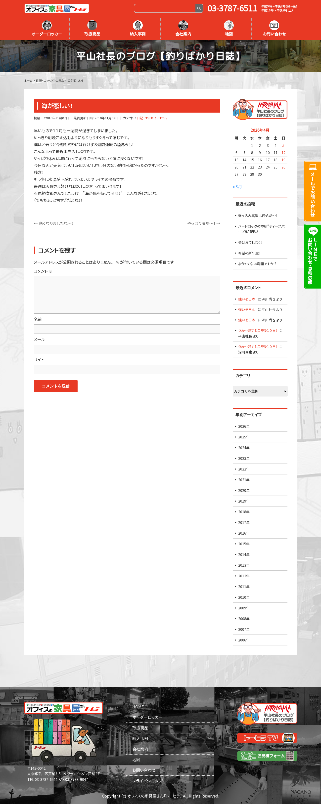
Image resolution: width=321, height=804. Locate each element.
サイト (39, 359)
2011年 (244, 586)
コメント (43, 271)
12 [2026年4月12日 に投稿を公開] (283, 152)
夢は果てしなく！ (250, 242)
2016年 (244, 533)
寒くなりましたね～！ (54, 223)
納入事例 (138, 28)
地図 (229, 28)
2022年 (244, 468)
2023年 (244, 458)
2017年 (244, 522)
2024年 (244, 447)
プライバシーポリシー (150, 781)
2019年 (244, 501)
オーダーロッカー (47, 28)
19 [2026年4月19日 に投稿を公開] (283, 159)
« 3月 (237, 186)
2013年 (244, 565)
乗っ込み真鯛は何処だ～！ (257, 215)
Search (199, 8)
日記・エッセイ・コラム (152, 118)
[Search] (165, 8)
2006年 (244, 639)
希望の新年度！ (249, 253)
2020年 (244, 490)
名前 (38, 319)
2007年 (244, 629)
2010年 (244, 597)
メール (39, 339)
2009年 (244, 607)
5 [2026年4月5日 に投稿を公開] (283, 145)
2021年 (244, 479)
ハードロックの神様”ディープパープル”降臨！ (261, 229)
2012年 (244, 575)
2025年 (244, 436)
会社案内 (183, 28)
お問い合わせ (274, 28)
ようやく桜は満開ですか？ (257, 263)
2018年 (244, 511)
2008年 (244, 618)
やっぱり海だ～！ (203, 223)
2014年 (244, 554)
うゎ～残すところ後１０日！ (257, 330)
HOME (138, 707)
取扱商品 (92, 28)
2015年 (244, 543)
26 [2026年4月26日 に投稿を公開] (283, 167)
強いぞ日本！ (247, 298)
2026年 (244, 426)
